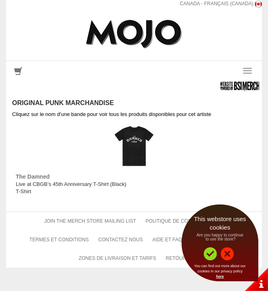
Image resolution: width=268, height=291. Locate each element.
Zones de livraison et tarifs (117, 258)
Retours (177, 258)
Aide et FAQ (167, 239)
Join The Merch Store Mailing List (90, 221)
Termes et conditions (59, 239)
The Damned (33, 176)
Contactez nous (120, 239)
